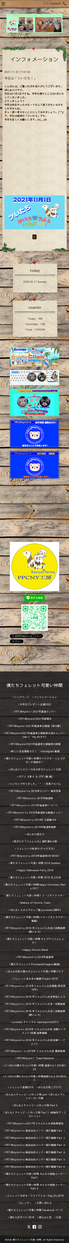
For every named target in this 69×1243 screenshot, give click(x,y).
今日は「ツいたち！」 (20, 78)
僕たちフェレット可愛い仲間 (35, 685)
